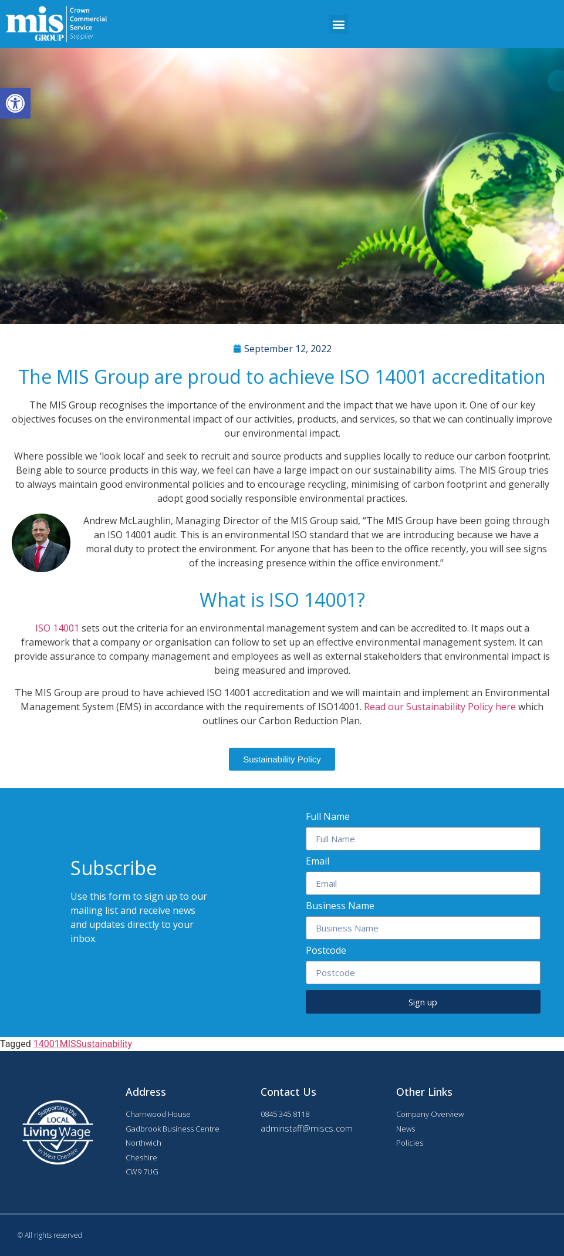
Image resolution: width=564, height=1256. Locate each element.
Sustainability (104, 1043)
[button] (338, 24)
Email (317, 861)
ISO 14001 (57, 628)
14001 (46, 1043)
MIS (68, 1043)
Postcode (326, 951)
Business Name (340, 906)
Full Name (328, 817)
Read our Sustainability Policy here (441, 706)
